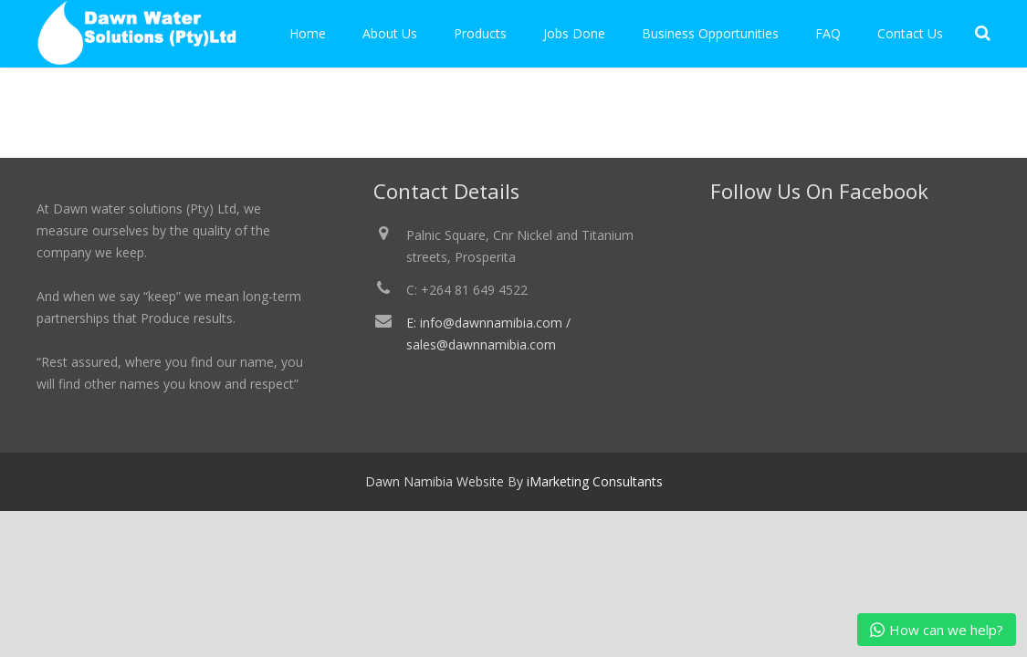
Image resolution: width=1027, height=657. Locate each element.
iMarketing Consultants (595, 481)
